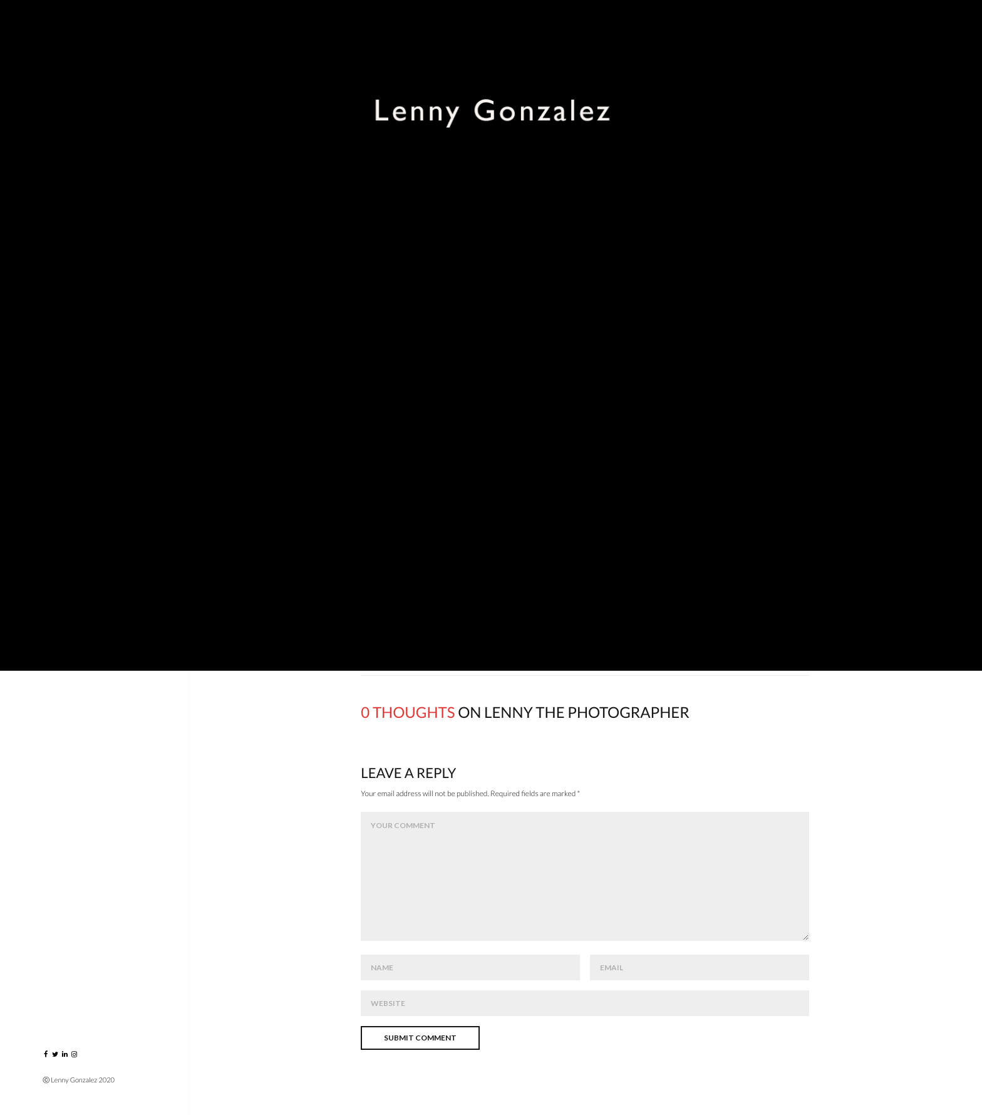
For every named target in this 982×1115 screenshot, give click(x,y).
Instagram (70, 380)
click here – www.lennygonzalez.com (585, 412)
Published (68, 298)
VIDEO (58, 270)
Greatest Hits (78, 242)
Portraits (69, 160)
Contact (66, 408)
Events (61, 187)
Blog (56, 353)
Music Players (77, 215)
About (60, 325)
